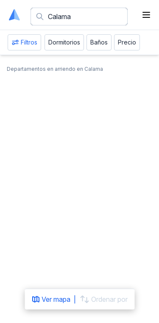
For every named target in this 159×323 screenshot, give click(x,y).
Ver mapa (50, 299)
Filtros (24, 42)
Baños (99, 42)
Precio (127, 42)
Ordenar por (103, 299)
